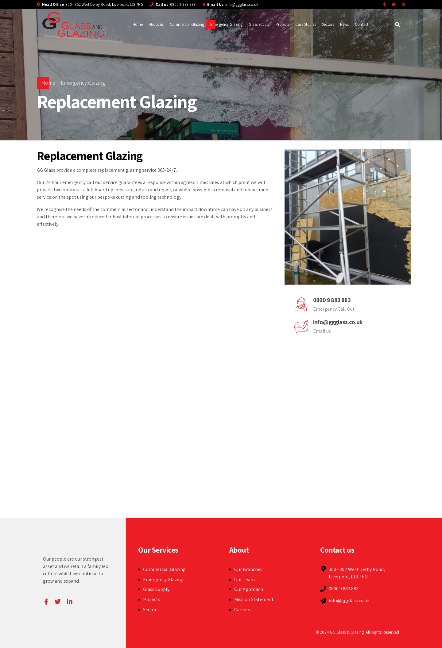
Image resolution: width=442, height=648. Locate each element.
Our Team (244, 579)
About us (156, 24)
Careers (242, 609)
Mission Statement (253, 599)
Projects (282, 24)
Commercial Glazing (187, 24)
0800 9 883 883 (332, 300)
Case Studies (305, 24)
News (344, 24)
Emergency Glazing (226, 24)
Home (138, 24)
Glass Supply (259, 24)
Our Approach (248, 589)
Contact (361, 24)
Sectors (328, 24)
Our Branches (248, 569)
